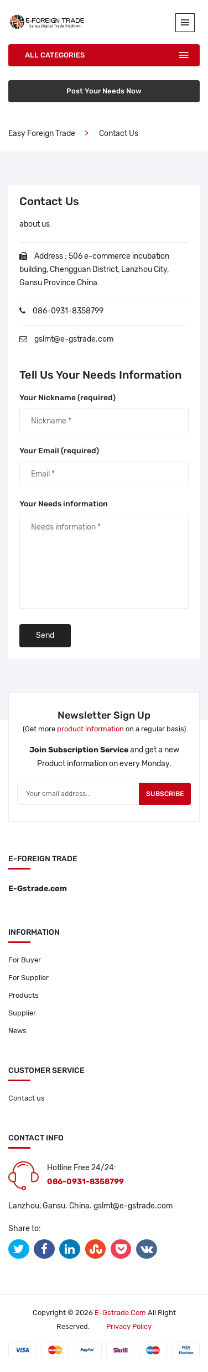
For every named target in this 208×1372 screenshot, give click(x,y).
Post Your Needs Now (104, 91)
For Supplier (28, 977)
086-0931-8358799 (68, 311)
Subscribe (165, 794)
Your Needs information (63, 504)
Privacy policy (129, 1326)
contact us (118, 133)
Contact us (26, 1098)
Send (45, 635)
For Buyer (24, 960)
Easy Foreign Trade (41, 133)
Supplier (22, 1013)
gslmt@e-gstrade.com (73, 339)
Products (23, 995)
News (17, 1031)
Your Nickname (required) (67, 397)
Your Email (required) (59, 450)
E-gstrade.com (120, 1312)
